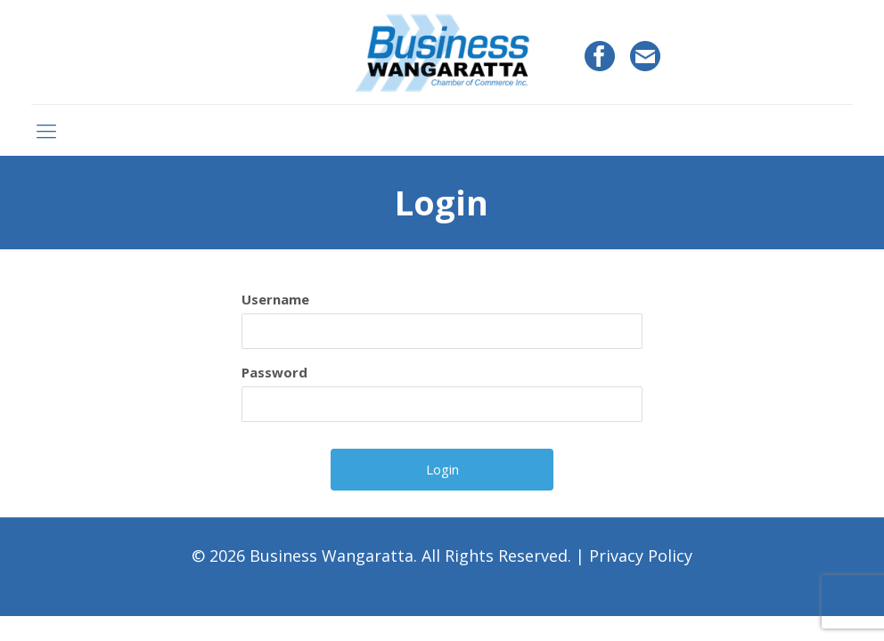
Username (275, 299)
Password (274, 372)
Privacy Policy (640, 555)
